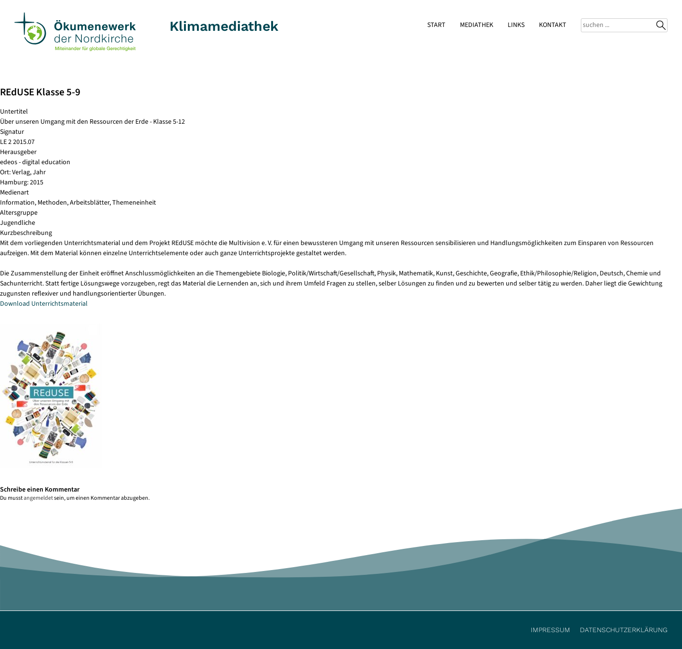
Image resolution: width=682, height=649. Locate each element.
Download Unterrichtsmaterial (44, 304)
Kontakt (552, 25)
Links (516, 25)
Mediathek (476, 25)
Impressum (550, 630)
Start (436, 25)
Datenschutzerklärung (624, 630)
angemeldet (38, 498)
